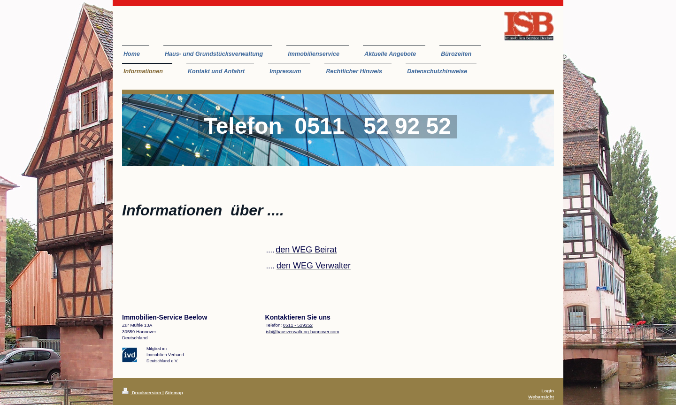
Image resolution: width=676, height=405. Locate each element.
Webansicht (541, 396)
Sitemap (174, 392)
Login (547, 390)
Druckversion (142, 392)
